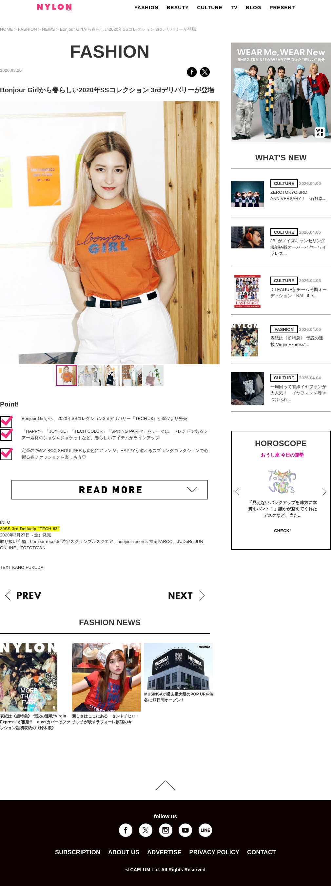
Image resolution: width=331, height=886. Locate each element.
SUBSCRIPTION (77, 852)
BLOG (253, 7)
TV (234, 7)
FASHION (146, 7)
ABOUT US (123, 852)
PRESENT (282, 7)
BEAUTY (178, 7)
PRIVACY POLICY (214, 852)
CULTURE (210, 7)
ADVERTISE (164, 852)
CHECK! (282, 530)
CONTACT (261, 852)
